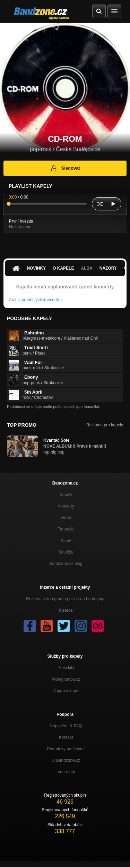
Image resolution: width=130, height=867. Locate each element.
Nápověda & (66, 725)
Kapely (66, 494)
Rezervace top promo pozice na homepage (65, 598)
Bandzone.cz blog (65, 563)
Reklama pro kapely (104, 425)
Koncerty (66, 506)
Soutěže (65, 552)
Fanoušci (66, 529)
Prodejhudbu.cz (65, 679)
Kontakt (66, 737)
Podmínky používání (66, 748)
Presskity (66, 667)
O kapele (63, 268)
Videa (66, 517)
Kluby (66, 540)
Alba (86, 268)
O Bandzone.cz (66, 760)
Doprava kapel (65, 690)
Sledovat (65, 168)
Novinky (36, 268)
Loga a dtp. (65, 771)
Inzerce (65, 610)
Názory (108, 268)
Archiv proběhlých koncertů (36, 299)
